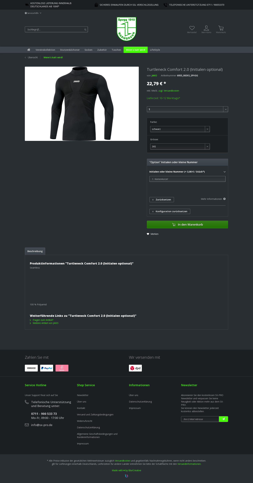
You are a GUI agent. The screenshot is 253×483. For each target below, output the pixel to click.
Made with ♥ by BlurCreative (126, 470)
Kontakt (81, 408)
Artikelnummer (168, 75)
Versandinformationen (189, 463)
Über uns (81, 401)
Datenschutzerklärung (88, 427)
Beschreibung (35, 251)
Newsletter (82, 395)
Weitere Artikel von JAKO (44, 323)
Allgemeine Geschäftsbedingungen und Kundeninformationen (97, 435)
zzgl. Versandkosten (168, 90)
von (149, 75)
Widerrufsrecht (84, 420)
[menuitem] (70, 29)
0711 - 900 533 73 (44, 414)
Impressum (83, 443)
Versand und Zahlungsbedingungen (95, 414)
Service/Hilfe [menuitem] (32, 13)
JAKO (154, 75)
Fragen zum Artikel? (41, 319)
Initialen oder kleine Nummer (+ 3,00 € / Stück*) (187, 172)
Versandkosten (122, 460)
